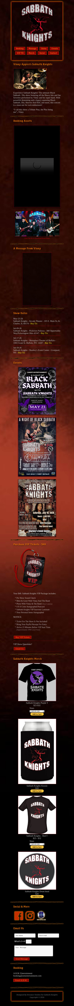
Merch (31, 53)
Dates (43, 48)
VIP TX (20, 53)
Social (42, 53)
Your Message (33, 951)
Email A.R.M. (21, 982)
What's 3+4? (19, 941)
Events (54, 48)
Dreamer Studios (33, 996)
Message (32, 48)
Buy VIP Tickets (23, 637)
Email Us (20, 649)
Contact (53, 53)
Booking (20, 48)
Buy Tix (33, 323)
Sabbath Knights (51, 996)
